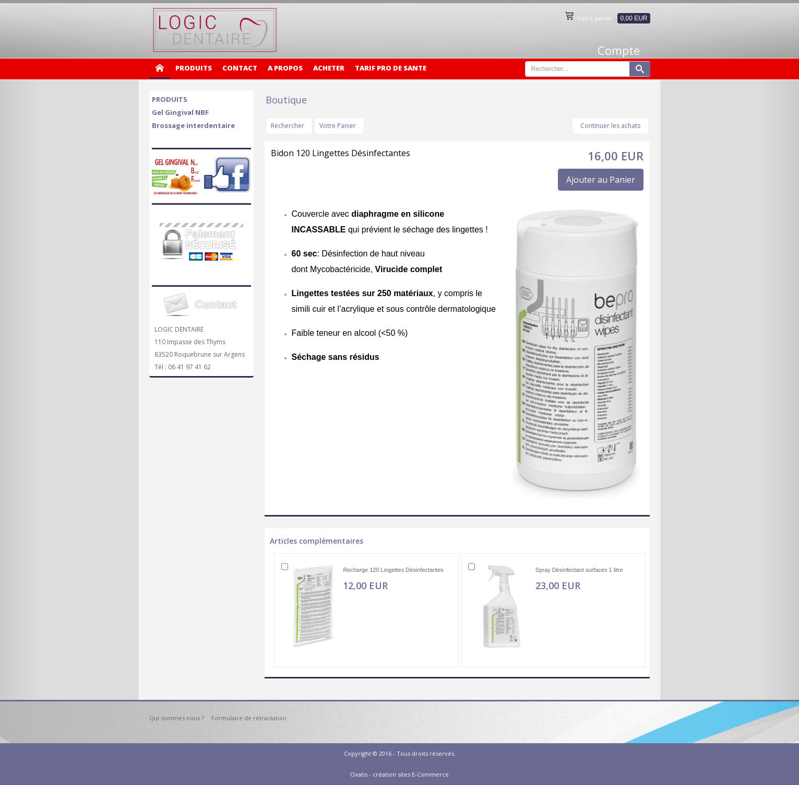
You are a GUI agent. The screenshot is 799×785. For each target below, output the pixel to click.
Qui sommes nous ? (176, 718)
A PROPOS (285, 68)
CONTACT (239, 68)
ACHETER (328, 68)
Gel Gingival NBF (180, 112)
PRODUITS (193, 68)
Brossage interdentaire (193, 125)
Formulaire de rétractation (249, 718)
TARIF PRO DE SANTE (390, 68)
